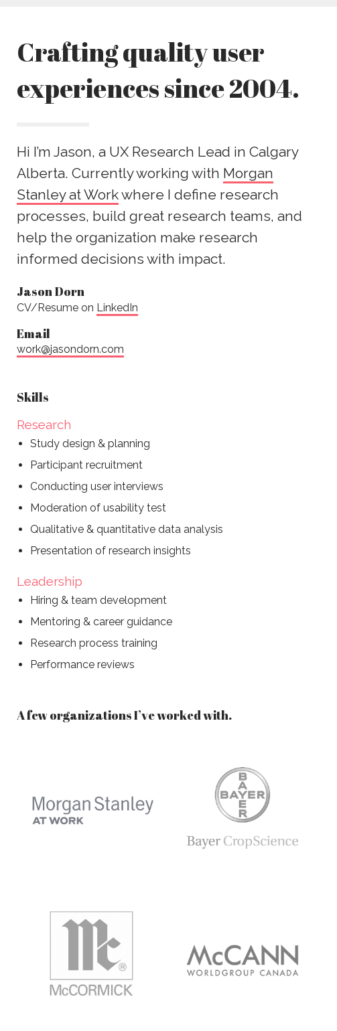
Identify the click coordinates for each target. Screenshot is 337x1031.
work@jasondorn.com (70, 349)
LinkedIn (117, 307)
